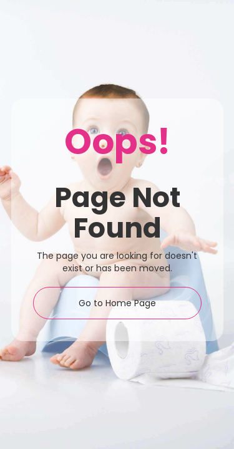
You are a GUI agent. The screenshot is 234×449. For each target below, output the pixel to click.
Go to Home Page (117, 303)
